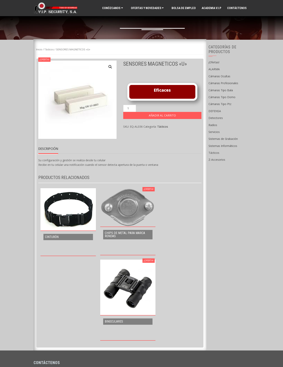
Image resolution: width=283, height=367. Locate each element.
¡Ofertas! (214, 62)
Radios (213, 125)
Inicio (39, 49)
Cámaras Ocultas (219, 76)
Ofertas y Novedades (146, 8)
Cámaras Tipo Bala (221, 90)
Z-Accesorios (217, 159)
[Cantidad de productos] (129, 108)
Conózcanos (111, 8)
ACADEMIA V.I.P (211, 8)
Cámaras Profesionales (223, 83)
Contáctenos (237, 8)
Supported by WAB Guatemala (141, 357)
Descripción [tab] (48, 149)
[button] (110, 66)
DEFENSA (215, 111)
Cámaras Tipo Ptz (220, 104)
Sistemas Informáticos (223, 146)
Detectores (216, 118)
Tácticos (49, 49)
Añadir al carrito (162, 115)
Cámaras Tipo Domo (222, 97)
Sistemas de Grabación (223, 139)
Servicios (214, 132)
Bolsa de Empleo (184, 8)
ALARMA (214, 69)
